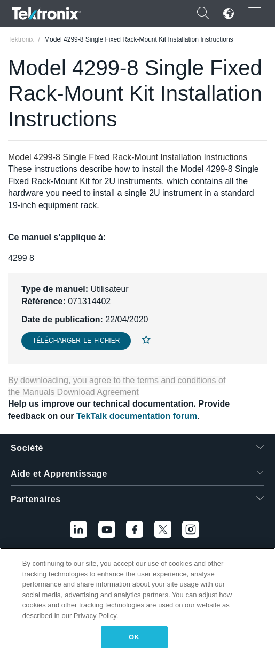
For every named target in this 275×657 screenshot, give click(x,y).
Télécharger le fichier (76, 340)
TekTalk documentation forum (136, 416)
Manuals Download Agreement (80, 392)
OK (134, 637)
